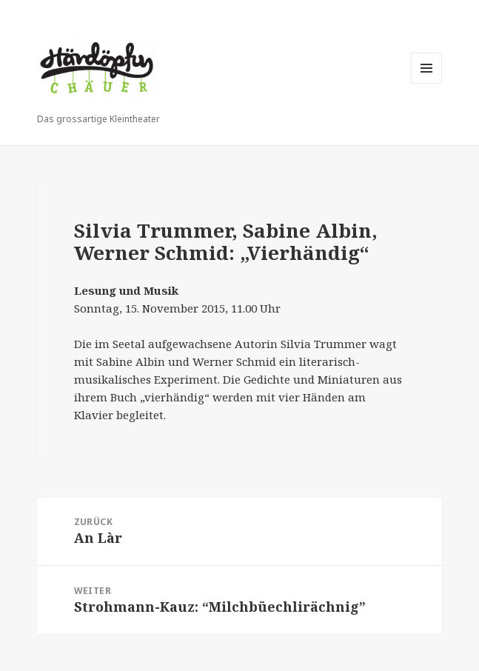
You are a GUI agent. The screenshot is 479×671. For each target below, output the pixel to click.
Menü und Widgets (427, 83)
